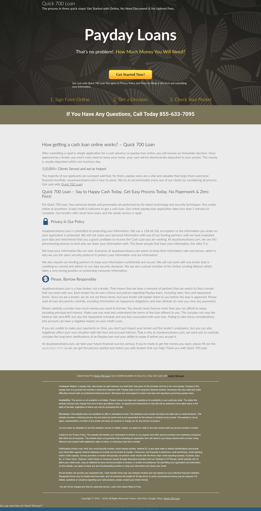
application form (53, 348)
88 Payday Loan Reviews (135, 509)
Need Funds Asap (152, 509)
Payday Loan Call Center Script (113, 509)
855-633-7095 (177, 114)
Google (152, 498)
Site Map (142, 498)
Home (133, 498)
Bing (160, 498)
